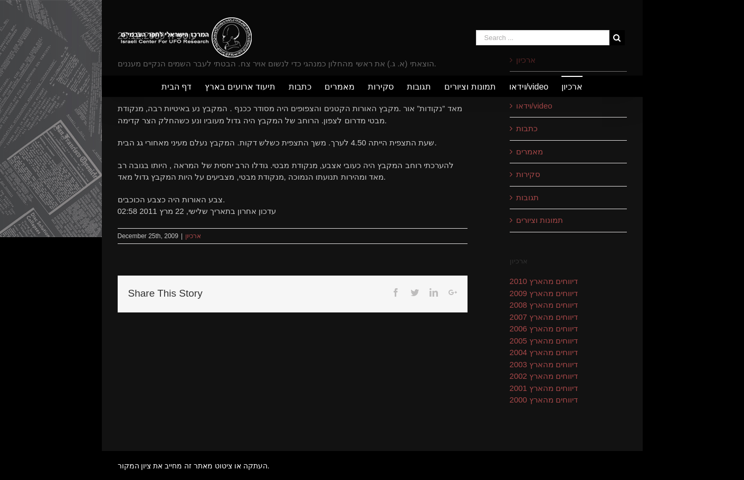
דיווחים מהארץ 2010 (544, 281)
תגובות (527, 197)
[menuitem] (183, 86)
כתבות (527, 128)
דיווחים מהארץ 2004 (544, 352)
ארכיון (193, 236)
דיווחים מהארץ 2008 (544, 304)
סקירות (528, 174)
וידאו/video (534, 105)
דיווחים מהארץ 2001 (544, 388)
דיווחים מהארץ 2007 (544, 316)
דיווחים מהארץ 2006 (544, 328)
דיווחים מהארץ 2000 (544, 399)
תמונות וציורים (539, 219)
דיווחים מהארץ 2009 (544, 293)
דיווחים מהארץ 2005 (544, 340)
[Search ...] (542, 37)
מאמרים (529, 151)
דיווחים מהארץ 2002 (544, 375)
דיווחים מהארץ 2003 (544, 364)
